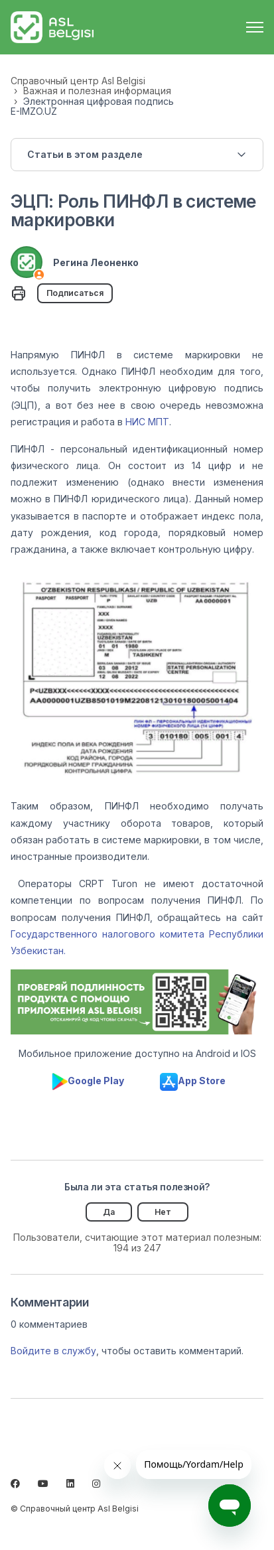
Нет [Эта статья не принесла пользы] (163, 1212)
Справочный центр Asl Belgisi (78, 80)
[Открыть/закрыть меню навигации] (255, 27)
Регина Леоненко (96, 262)
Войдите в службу (53, 1350)
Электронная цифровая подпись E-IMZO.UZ (92, 106)
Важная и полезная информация (97, 90)
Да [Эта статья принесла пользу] (109, 1212)
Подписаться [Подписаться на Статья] (74, 293)
